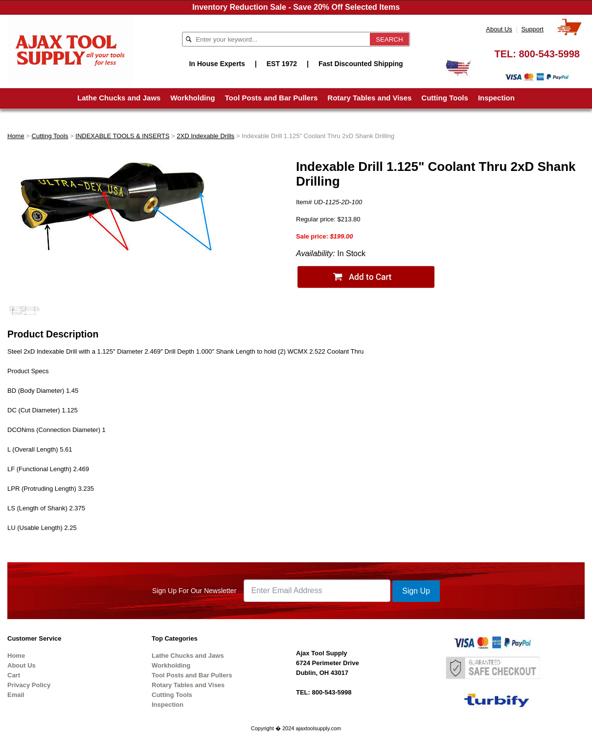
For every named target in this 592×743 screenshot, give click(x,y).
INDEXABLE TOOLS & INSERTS (122, 136)
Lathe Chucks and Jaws (118, 98)
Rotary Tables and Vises (369, 98)
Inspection (496, 98)
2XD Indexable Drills (205, 136)
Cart (13, 675)
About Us (499, 29)
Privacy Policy (28, 685)
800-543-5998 (549, 53)
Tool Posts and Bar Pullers (271, 98)
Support (532, 29)
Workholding (192, 98)
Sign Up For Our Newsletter (194, 590)
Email (15, 694)
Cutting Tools (444, 98)
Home (15, 136)
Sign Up (416, 591)
